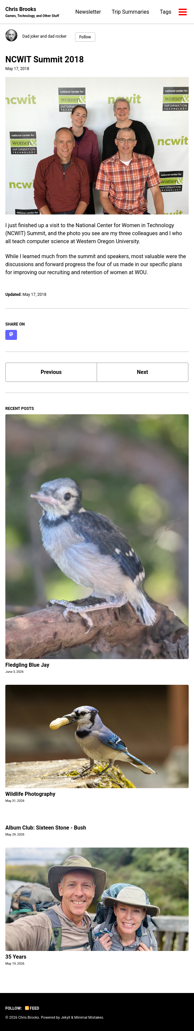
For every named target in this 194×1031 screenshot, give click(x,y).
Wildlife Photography (30, 794)
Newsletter (88, 12)
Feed (32, 1008)
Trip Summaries (130, 12)
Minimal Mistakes (88, 1017)
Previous (51, 372)
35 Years (15, 957)
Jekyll (65, 1017)
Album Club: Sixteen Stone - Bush (45, 828)
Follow (85, 37)
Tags (165, 12)
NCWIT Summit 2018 (44, 59)
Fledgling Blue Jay (27, 665)
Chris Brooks (32, 12)
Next (142, 372)
